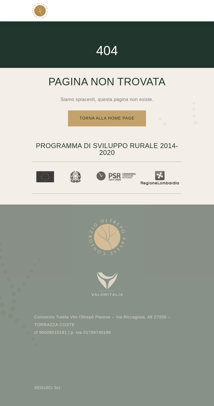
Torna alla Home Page (106, 118)
